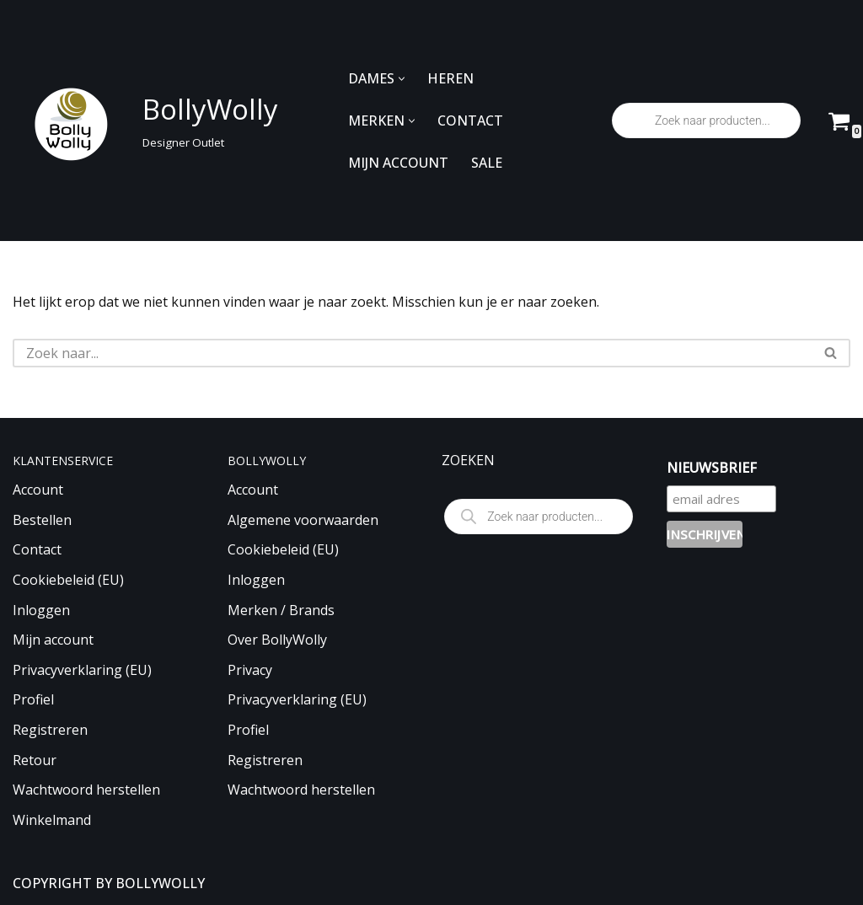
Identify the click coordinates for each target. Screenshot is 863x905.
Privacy (250, 670)
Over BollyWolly (277, 639)
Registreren (50, 729)
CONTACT (470, 120)
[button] (402, 79)
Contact (37, 549)
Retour (34, 760)
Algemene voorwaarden (303, 520)
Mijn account (53, 639)
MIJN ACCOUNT (398, 162)
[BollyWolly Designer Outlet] (140, 121)
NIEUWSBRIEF (712, 467)
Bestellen (42, 520)
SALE (486, 162)
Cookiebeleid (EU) (68, 579)
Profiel (33, 699)
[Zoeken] (412, 353)
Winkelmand (52, 820)
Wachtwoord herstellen (86, 789)
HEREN (450, 78)
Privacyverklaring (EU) (82, 670)
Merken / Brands (281, 610)
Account (38, 489)
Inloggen (41, 610)
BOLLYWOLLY (160, 883)
